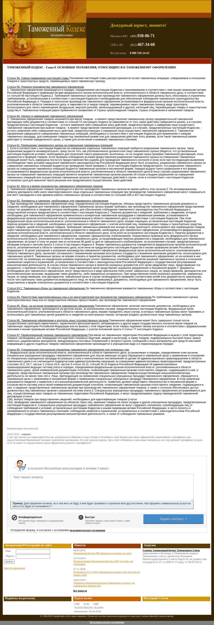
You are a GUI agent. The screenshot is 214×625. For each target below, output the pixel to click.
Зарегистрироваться (14, 568)
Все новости (80, 590)
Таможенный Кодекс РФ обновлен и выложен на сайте (102, 553)
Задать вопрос (173, 519)
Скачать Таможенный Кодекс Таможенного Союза (171, 550)
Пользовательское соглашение (107, 622)
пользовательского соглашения (87, 530)
